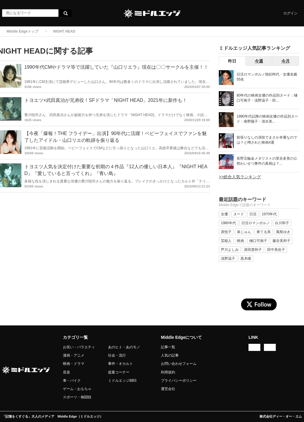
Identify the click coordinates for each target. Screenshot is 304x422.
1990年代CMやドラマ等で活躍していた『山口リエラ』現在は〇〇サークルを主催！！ (116, 67)
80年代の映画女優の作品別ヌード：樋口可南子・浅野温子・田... (267, 97)
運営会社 (168, 389)
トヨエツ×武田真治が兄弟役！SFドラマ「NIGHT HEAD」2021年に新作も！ (105, 100)
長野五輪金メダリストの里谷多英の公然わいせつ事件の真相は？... (267, 161)
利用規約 (168, 372)
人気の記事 (170, 355)
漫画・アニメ (73, 355)
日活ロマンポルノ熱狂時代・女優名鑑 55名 (267, 76)
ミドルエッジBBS (122, 380)
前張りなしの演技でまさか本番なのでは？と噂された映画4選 (267, 140)
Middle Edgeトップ (22, 31)
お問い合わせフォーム (179, 364)
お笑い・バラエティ (79, 347)
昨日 (232, 61)
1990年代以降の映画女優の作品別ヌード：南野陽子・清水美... (267, 118)
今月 (285, 61)
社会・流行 (117, 355)
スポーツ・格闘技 (77, 397)
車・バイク (72, 380)
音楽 (66, 372)
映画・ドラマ (73, 364)
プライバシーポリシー (179, 380)
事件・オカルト (120, 364)
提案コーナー (118, 372)
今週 (259, 61)
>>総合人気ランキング (240, 176)
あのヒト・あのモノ (124, 347)
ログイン (290, 13)
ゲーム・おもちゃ (77, 389)
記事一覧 (168, 347)
